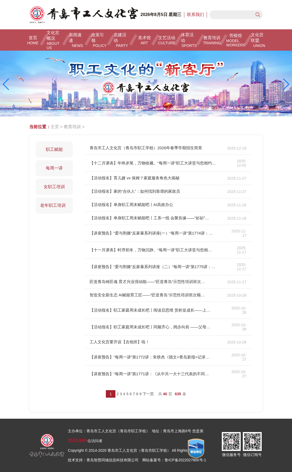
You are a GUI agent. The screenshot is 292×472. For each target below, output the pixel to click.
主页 (55, 126)
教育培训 (72, 126)
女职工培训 (54, 186)
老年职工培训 (54, 205)
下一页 (148, 394)
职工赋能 (54, 149)
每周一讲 (54, 168)
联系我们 (195, 14)
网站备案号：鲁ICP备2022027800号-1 (174, 460)
